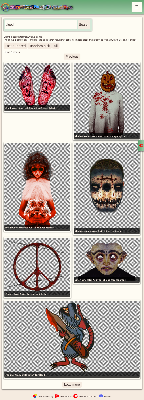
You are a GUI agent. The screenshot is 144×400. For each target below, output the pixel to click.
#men (78, 279)
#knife (23, 374)
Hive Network (66, 396)
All (56, 45)
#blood (106, 279)
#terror (44, 108)
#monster (87, 279)
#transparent (118, 279)
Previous (72, 56)
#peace (9, 294)
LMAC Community (45, 396)
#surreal (23, 108)
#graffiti (32, 374)
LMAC (38, 7)
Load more (72, 384)
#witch (32, 227)
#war (16, 294)
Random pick (40, 45)
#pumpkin (34, 108)
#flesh (42, 294)
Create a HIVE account (88, 396)
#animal (9, 374)
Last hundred (15, 45)
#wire (23, 294)
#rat (17, 374)
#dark (52, 108)
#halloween (11, 108)
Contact (107, 396)
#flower (41, 227)
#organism (33, 294)
